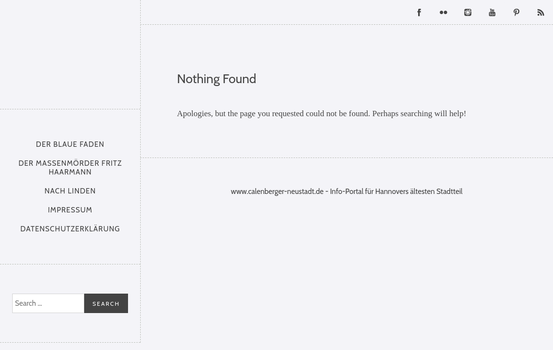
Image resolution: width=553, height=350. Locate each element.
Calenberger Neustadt (70, 52)
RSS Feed (541, 12)
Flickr (443, 12)
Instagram (468, 12)
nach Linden (70, 191)
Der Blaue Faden (70, 144)
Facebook (419, 12)
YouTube (492, 12)
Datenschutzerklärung (70, 229)
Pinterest (516, 12)
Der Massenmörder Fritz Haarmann (70, 167)
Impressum (70, 210)
